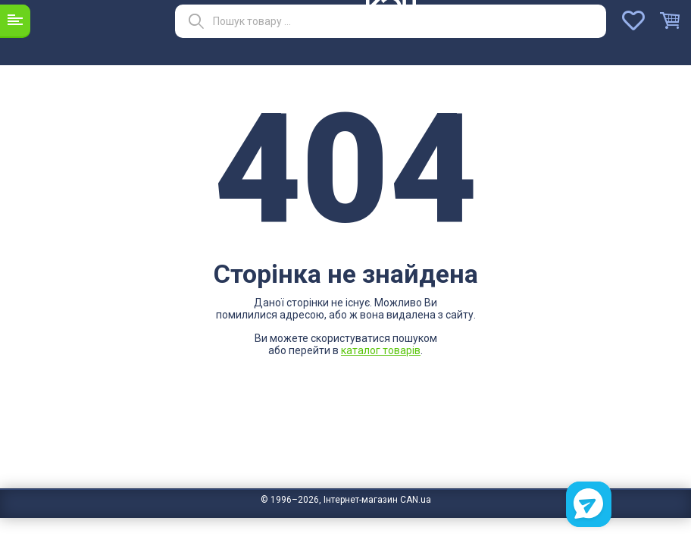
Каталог (15, 20)
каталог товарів (381, 350)
